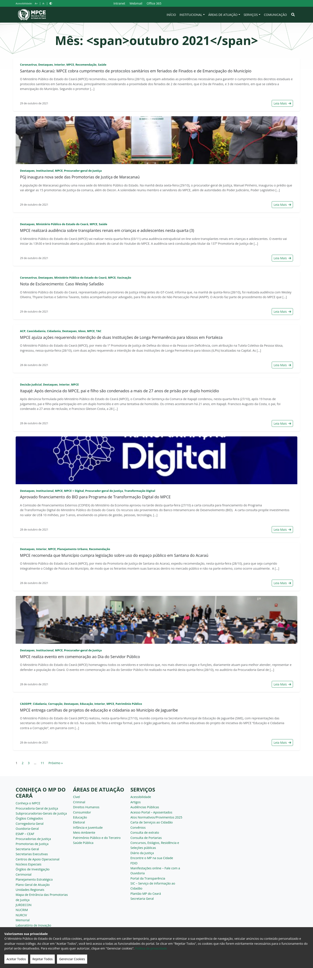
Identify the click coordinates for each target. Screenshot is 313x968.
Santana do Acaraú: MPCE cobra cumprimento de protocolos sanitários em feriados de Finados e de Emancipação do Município (135, 70)
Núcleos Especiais (28, 864)
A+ (36, 3)
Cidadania (54, 331)
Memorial (23, 920)
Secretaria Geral (27, 849)
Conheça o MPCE (28, 803)
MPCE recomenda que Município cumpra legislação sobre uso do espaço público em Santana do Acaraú (114, 555)
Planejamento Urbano (72, 549)
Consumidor (82, 812)
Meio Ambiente (84, 832)
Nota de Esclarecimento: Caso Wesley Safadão (62, 283)
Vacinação (124, 277)
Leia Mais (282, 103)
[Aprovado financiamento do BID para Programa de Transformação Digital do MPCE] (156, 460)
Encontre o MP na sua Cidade (151, 858)
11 (42, 763)
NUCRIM (22, 910)
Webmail (136, 3)
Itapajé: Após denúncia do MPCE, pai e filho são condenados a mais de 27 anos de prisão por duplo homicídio (119, 390)
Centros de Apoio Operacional (37, 859)
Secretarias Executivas (32, 854)
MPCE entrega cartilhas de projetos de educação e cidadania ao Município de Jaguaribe (99, 710)
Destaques (45, 65)
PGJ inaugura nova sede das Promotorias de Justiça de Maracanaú (80, 177)
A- (43, 3)
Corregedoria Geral (29, 824)
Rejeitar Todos (42, 959)
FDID (133, 863)
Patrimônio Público (128, 704)
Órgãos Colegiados (29, 818)
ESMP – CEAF (25, 834)
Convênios (138, 827)
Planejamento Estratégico (34, 879)
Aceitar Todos (16, 959)
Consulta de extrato (144, 832)
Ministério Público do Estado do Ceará (62, 224)
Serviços (251, 15)
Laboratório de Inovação (33, 925)
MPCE (70, 65)
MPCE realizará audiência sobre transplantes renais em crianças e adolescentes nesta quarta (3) (107, 230)
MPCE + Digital (74, 491)
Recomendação (86, 65)
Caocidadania (36, 331)
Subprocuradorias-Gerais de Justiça (41, 813)
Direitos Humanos (86, 807)
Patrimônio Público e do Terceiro (97, 838)
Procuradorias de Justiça (33, 839)
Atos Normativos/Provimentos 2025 (156, 817)
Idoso (82, 331)
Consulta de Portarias (146, 838)
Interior (59, 65)
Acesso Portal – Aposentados (151, 812)
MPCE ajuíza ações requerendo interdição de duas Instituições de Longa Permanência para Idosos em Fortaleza (121, 337)
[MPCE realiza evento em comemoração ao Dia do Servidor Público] (156, 620)
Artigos (135, 802)
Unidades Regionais (30, 890)
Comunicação (275, 15)
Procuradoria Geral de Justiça (37, 808)
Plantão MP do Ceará (145, 893)
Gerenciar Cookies (72, 959)
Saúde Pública (83, 843)
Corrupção (55, 704)
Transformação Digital (139, 491)
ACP (22, 331)
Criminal (79, 802)
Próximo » (55, 763)
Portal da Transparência (147, 878)
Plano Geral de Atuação (33, 885)
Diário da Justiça (142, 853)
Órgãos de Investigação (33, 869)
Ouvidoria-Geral (27, 829)
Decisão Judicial (31, 384)
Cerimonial (24, 874)
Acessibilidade (140, 797)
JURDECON (24, 905)
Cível (76, 797)
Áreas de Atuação (223, 15)
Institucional (191, 15)
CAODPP (26, 704)
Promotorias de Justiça (32, 844)
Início (171, 15)
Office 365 (154, 3)
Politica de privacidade (151, 948)
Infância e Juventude (88, 827)
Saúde (102, 65)
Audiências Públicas (144, 807)
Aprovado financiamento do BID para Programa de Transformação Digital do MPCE (95, 496)
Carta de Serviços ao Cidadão (151, 822)
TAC (98, 331)
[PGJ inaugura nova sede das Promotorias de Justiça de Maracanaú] (156, 140)
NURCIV (21, 915)
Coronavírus (28, 65)
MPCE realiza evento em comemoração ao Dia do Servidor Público (80, 656)
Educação (86, 704)
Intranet (119, 3)
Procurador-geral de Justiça (83, 171)
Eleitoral (79, 822)
